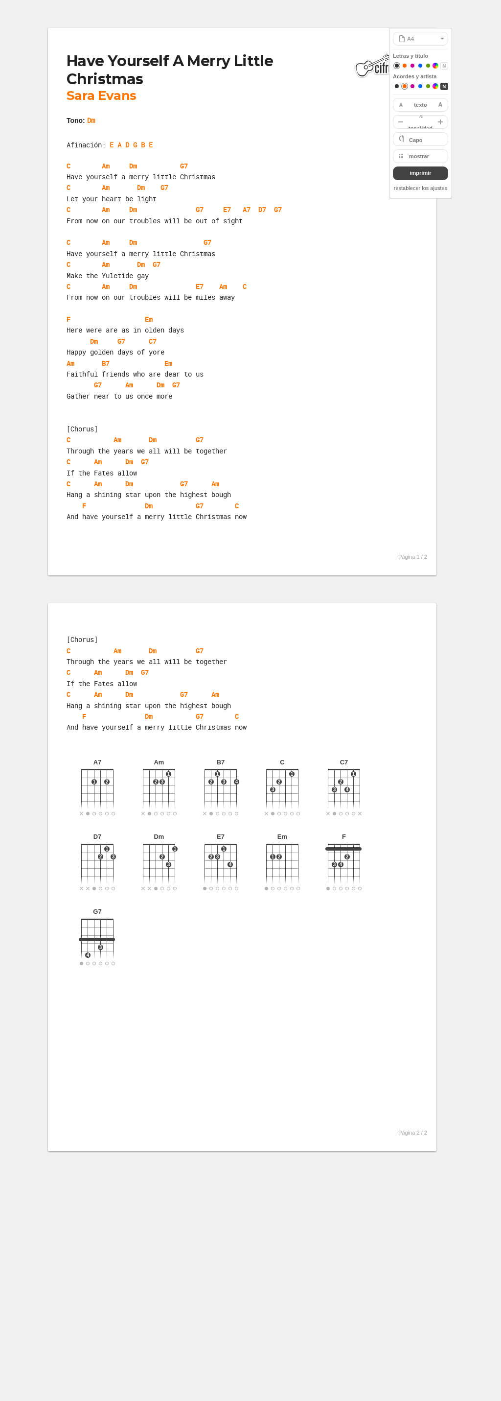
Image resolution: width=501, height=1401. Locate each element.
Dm (91, 120)
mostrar (419, 156)
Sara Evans (102, 95)
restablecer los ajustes (420, 188)
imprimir (420, 173)
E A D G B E (131, 144)
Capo (416, 140)
